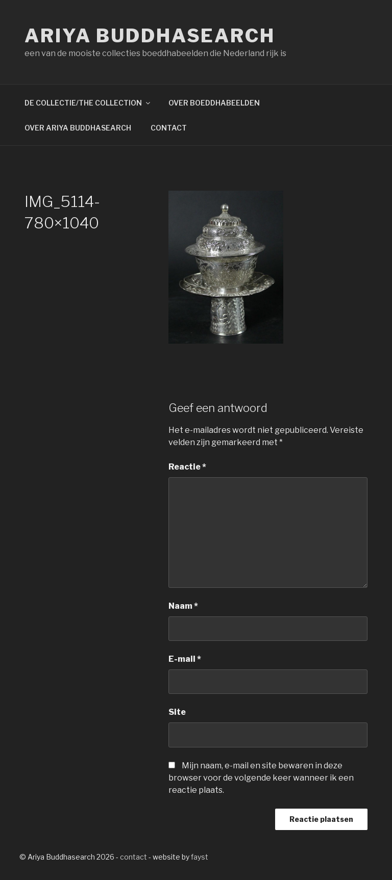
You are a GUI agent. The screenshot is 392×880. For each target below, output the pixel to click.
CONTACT (169, 127)
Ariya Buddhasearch (149, 35)
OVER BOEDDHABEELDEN (214, 102)
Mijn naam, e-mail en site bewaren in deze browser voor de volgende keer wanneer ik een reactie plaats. (261, 778)
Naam (183, 606)
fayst (199, 856)
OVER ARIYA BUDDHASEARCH (77, 127)
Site (177, 712)
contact (133, 856)
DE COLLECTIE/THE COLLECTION (88, 102)
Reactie (187, 467)
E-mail (184, 659)
